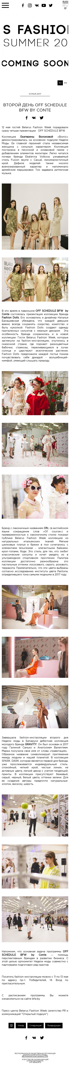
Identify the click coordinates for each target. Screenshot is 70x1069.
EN (65, 83)
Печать (11, 1025)
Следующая (35, 1025)
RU (60, 83)
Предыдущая (54, 1025)
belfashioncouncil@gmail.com (35, 1056)
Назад (21, 1025)
